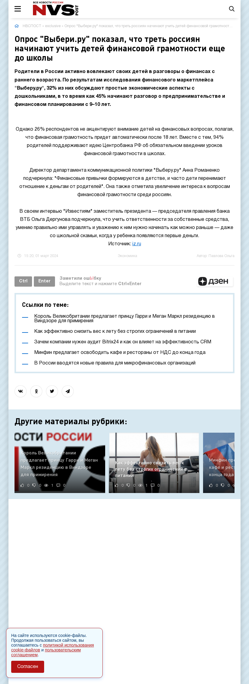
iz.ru (136, 244)
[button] (215, 281)
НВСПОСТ (32, 26)
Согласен (27, 667)
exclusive (53, 26)
